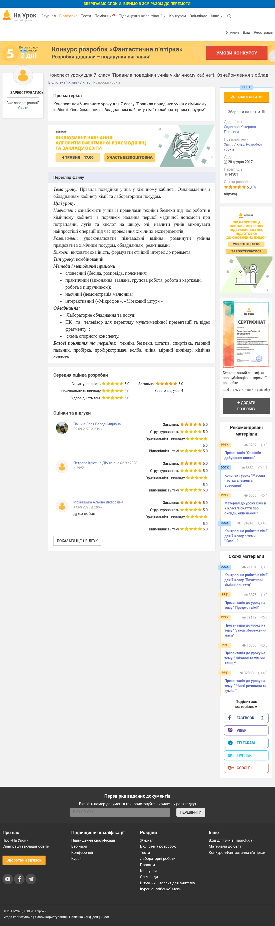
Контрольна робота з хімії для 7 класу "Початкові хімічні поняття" (245, 580)
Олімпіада (198, 16)
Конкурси (177, 16)
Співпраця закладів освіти (26, 846)
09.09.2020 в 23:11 (88, 429)
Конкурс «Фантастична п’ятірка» (237, 852)
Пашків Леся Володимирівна (97, 424)
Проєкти (147, 865)
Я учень (232, 32)
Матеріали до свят (225, 846)
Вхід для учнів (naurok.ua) (231, 840)
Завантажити (246, 97)
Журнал (49, 16)
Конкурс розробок (117, 49)
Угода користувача (18, 917)
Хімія (228, 144)
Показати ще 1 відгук (77, 541)
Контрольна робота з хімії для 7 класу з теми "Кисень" (245, 536)
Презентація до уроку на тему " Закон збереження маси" (245, 630)
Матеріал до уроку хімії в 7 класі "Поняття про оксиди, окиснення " (245, 508)
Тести (86, 16)
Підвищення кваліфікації (142, 16)
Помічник (105, 15)
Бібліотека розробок (158, 846)
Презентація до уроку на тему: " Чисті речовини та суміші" (245, 686)
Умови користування (51, 917)
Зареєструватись (24, 93)
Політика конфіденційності (89, 917)
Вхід (246, 32)
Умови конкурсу (236, 52)
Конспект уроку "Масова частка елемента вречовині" (244, 480)
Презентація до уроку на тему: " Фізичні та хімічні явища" (244, 658)
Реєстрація (263, 32)
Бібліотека (68, 16)
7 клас (239, 144)
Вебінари (79, 846)
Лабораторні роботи (158, 858)
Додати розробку (246, 406)
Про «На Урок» (15, 840)
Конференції (82, 852)
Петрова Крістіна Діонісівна (96, 463)
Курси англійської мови (161, 889)
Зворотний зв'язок (24, 860)
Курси (76, 858)
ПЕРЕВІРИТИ (190, 812)
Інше (216, 16)
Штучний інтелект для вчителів (167, 883)
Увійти (23, 108)
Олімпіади (149, 877)
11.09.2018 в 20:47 (88, 507)
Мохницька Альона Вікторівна (98, 502)
